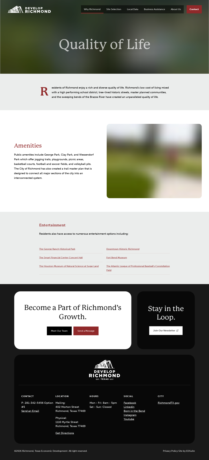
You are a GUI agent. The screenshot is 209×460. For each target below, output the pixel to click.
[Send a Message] (86, 331)
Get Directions (64, 433)
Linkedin (129, 407)
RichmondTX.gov (169, 402)
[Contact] (194, 9)
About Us (176, 9)
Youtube (129, 419)
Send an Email (30, 411)
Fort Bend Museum (116, 257)
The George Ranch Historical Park (57, 249)
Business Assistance (154, 9)
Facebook (130, 402)
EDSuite (190, 451)
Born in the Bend (134, 411)
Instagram (130, 415)
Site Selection (113, 9)
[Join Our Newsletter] (166, 330)
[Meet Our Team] (59, 331)
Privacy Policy (170, 451)
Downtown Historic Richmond (122, 249)
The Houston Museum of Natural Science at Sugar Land (69, 266)
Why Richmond (92, 9)
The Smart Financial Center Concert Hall (61, 257)
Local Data (132, 9)
